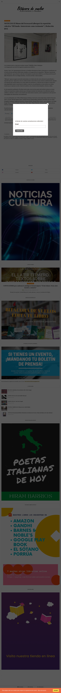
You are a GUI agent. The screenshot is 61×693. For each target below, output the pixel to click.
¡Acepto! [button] (56, 690)
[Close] (48, 104)
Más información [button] (42, 690)
